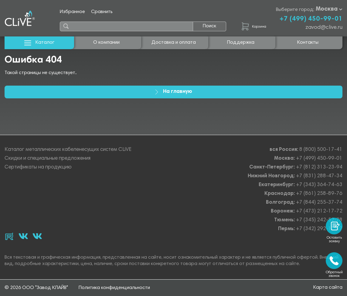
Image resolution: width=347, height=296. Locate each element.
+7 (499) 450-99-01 (310, 19)
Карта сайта (327, 287)
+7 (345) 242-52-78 (319, 220)
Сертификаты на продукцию (38, 167)
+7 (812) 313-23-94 (319, 167)
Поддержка (240, 42)
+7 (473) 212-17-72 (319, 211)
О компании (106, 42)
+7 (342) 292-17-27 (319, 229)
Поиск (209, 26)
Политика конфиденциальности (114, 287)
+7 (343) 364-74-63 (319, 185)
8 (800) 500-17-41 (320, 149)
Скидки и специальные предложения (47, 158)
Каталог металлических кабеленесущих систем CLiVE (68, 149)
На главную (173, 91)
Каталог (39, 42)
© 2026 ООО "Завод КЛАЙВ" (36, 287)
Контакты (307, 42)
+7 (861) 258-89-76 (319, 193)
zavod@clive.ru (323, 27)
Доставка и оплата (173, 42)
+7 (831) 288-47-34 (319, 176)
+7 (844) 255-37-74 (319, 202)
